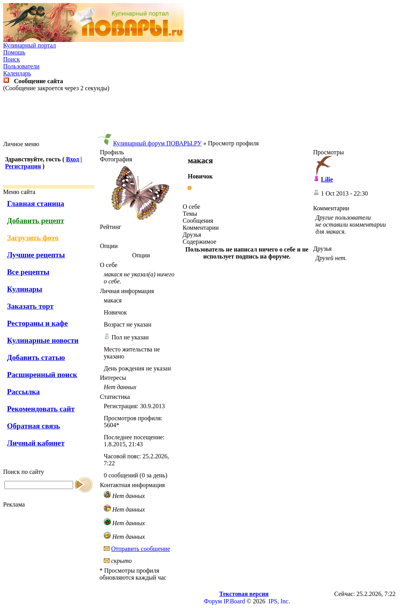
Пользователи (21, 66)
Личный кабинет (36, 443)
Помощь (14, 52)
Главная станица (35, 203)
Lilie (327, 179)
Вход (72, 159)
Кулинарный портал (29, 45)
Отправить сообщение (140, 548)
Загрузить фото (33, 238)
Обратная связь (33, 426)
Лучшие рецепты (36, 255)
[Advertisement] (201, 116)
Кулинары (24, 289)
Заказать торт (30, 306)
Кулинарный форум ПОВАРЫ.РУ (157, 143)
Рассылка (23, 392)
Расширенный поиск (42, 374)
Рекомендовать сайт (41, 409)
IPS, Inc (279, 601)
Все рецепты (28, 272)
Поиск (11, 59)
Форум (213, 601)
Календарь (17, 73)
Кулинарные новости (43, 340)
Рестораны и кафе (37, 323)
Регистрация (23, 166)
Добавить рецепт (35, 221)
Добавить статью (36, 357)
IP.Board (234, 601)
